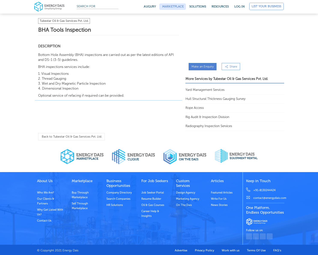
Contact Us (44, 220)
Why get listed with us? (50, 212)
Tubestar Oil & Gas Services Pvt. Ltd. (64, 21)
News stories (219, 205)
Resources (220, 6)
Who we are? (45, 192)
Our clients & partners (45, 201)
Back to (71, 136)
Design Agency (185, 192)
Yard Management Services (205, 90)
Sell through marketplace (80, 206)
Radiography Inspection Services (208, 126)
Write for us (219, 198)
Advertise (181, 250)
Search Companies (118, 198)
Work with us (230, 250)
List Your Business (266, 6)
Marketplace (172, 6)
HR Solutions (114, 205)
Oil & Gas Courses (152, 205)
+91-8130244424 (264, 190)
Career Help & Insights (150, 214)
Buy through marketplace (80, 195)
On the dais (184, 205)
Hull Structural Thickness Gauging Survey (215, 99)
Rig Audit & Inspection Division (207, 117)
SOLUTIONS (197, 6)
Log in (239, 6)
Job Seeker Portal (152, 192)
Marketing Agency (187, 198)
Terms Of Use (256, 250)
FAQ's (277, 250)
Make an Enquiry (202, 66)
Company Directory (119, 192)
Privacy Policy (204, 250)
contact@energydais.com (268, 198)
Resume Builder (151, 198)
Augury (150, 6)
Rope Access (194, 108)
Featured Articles (222, 192)
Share (230, 66)
